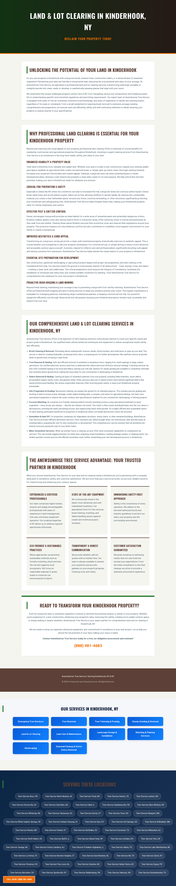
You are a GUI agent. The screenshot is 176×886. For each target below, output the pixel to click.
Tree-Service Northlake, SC (85, 830)
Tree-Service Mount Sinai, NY (90, 839)
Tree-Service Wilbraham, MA (157, 822)
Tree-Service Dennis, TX (118, 796)
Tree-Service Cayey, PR (152, 864)
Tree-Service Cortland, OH (122, 839)
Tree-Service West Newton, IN (58, 796)
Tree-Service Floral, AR (90, 796)
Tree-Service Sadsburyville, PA (115, 805)
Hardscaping (31, 748)
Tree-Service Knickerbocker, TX (152, 872)
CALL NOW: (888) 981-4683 (19, 879)
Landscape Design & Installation (107, 734)
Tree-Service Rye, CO (94, 822)
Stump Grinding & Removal (145, 721)
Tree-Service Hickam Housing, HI (62, 822)
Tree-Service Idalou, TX (121, 847)
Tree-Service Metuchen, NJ (149, 830)
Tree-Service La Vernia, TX (25, 856)
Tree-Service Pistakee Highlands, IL (88, 847)
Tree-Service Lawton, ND (147, 796)
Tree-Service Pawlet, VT (55, 830)
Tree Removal (69, 721)
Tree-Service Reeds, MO (26, 830)
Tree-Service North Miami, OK (29, 839)
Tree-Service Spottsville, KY (54, 872)
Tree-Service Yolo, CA (150, 839)
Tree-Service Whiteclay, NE (28, 813)
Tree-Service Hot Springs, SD (124, 822)
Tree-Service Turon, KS (118, 813)
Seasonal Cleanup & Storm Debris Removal (69, 748)
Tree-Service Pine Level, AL (57, 864)
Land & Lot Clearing (30, 734)
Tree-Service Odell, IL (85, 805)
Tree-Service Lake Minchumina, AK (155, 847)
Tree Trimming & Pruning (107, 721)
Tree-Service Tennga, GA (16, 847)
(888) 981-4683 (88, 645)
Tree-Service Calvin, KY (152, 856)
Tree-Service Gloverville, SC (24, 805)
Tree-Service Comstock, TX (117, 830)
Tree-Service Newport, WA (147, 813)
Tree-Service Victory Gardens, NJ (49, 847)
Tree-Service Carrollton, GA (56, 805)
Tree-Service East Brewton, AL (95, 856)
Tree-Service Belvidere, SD (22, 872)
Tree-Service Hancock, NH (119, 872)
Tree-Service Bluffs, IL (60, 839)
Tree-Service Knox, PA (27, 796)
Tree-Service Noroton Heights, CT (59, 856)
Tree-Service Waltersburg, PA (87, 872)
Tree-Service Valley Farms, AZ (120, 864)
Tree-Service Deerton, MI (88, 864)
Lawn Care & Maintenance (68, 734)
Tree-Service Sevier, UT (90, 813)
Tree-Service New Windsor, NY (150, 805)
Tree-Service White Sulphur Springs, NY (23, 822)
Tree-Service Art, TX (125, 856)
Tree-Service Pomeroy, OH (25, 864)
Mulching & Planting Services (145, 734)
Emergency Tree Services (30, 721)
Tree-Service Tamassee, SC (60, 813)
